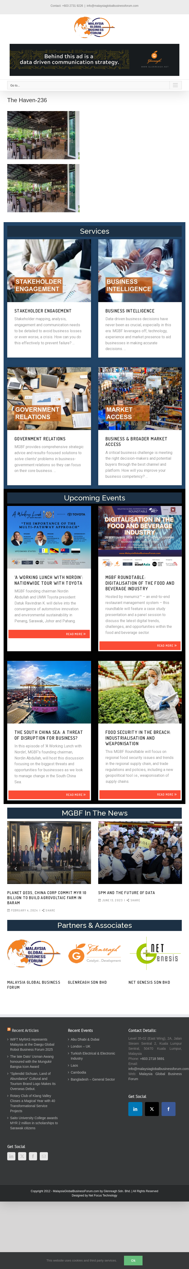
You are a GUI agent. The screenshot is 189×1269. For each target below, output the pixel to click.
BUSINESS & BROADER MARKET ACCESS (136, 441)
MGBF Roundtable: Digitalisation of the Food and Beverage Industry (140, 583)
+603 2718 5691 (152, 1059)
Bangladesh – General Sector (93, 1079)
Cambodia (78, 1072)
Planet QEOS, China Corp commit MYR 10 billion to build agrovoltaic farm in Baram (46, 897)
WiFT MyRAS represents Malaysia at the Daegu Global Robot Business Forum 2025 (32, 1044)
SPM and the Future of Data (126, 892)
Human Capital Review (123, 982)
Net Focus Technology (103, 1195)
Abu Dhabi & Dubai (85, 1039)
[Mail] (44, 1156)
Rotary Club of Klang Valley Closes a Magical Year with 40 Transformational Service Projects (32, 1103)
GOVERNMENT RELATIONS (39, 438)
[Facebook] (33, 1156)
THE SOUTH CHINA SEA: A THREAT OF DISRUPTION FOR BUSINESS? (48, 735)
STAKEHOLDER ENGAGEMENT (43, 310)
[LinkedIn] (11, 1156)
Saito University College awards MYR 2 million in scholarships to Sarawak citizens (34, 1123)
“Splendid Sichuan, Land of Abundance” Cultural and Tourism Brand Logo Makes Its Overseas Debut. (33, 1081)
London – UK (81, 1046)
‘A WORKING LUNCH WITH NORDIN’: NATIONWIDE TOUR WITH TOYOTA (49, 580)
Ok (133, 1260)
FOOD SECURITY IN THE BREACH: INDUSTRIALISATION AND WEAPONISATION (138, 738)
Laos (74, 1065)
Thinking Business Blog (64, 982)
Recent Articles (25, 1030)
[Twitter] (22, 1156)
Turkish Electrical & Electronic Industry (93, 1055)
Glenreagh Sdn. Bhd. (117, 1191)
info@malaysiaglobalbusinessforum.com (112, 5)
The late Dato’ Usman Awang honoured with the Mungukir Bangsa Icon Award (32, 1062)
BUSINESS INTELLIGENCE (130, 310)
